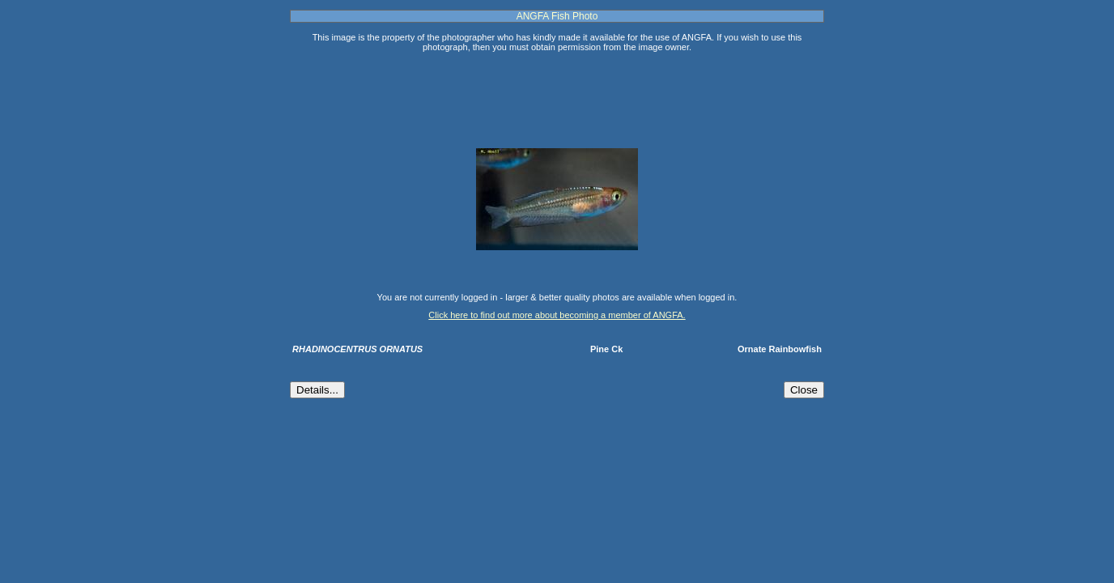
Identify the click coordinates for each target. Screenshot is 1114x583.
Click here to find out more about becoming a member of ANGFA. (556, 315)
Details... (317, 390)
